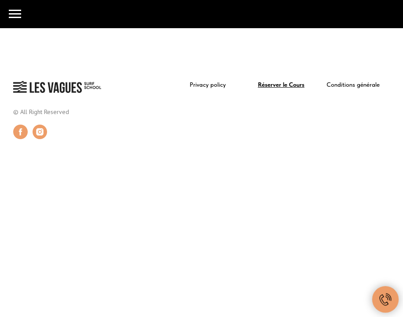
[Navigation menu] (15, 14)
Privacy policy (208, 84)
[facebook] (20, 136)
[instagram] (40, 136)
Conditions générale (353, 84)
